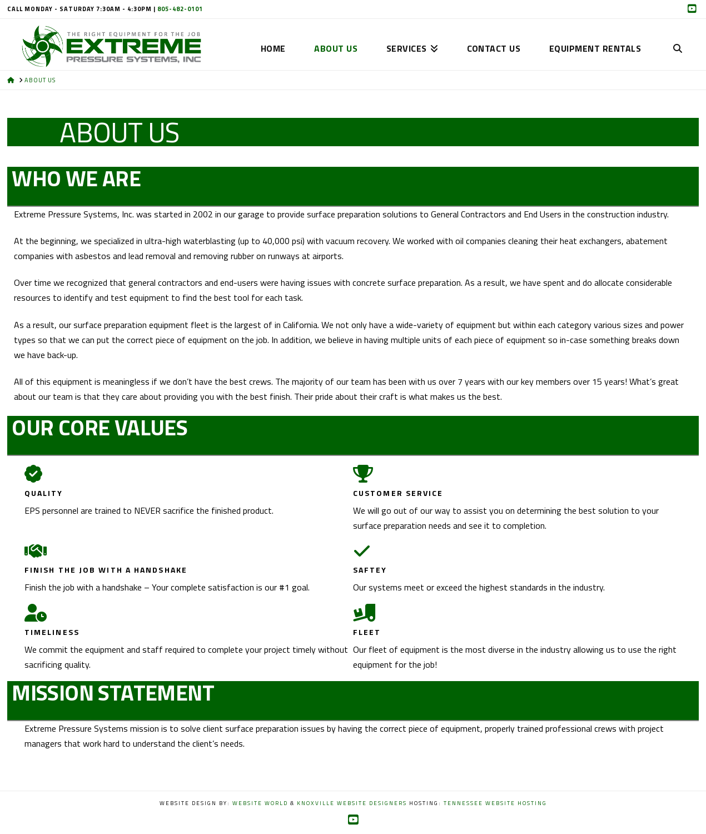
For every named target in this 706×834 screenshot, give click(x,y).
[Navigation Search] (677, 31)
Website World (260, 803)
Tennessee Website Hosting (495, 803)
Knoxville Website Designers (352, 803)
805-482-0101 (180, 8)
